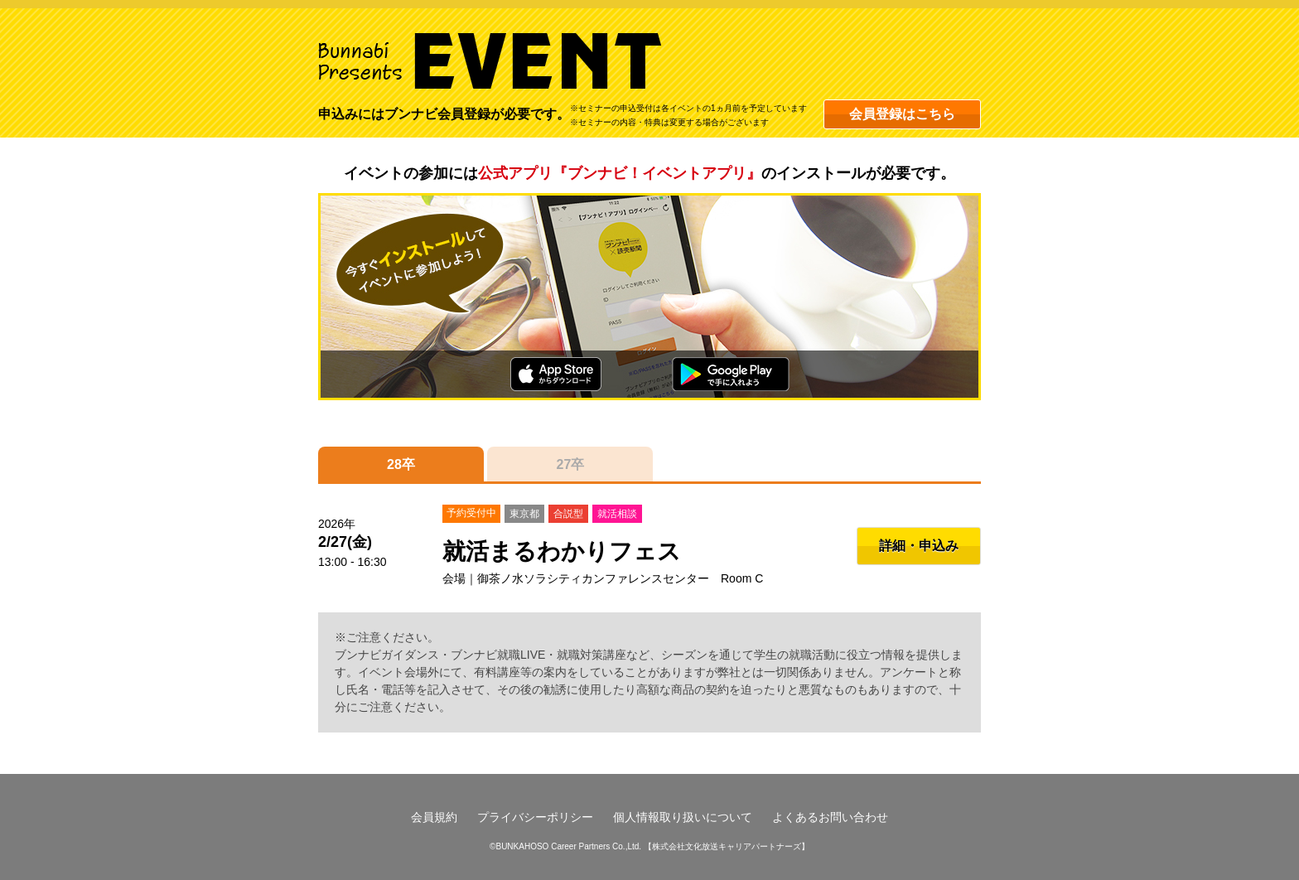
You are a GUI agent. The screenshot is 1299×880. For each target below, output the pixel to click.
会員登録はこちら (902, 114)
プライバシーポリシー (535, 817)
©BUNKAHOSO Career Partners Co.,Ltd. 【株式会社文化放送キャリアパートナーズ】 (649, 846)
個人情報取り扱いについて (682, 817)
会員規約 (434, 817)
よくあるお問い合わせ (830, 817)
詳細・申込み (919, 546)
